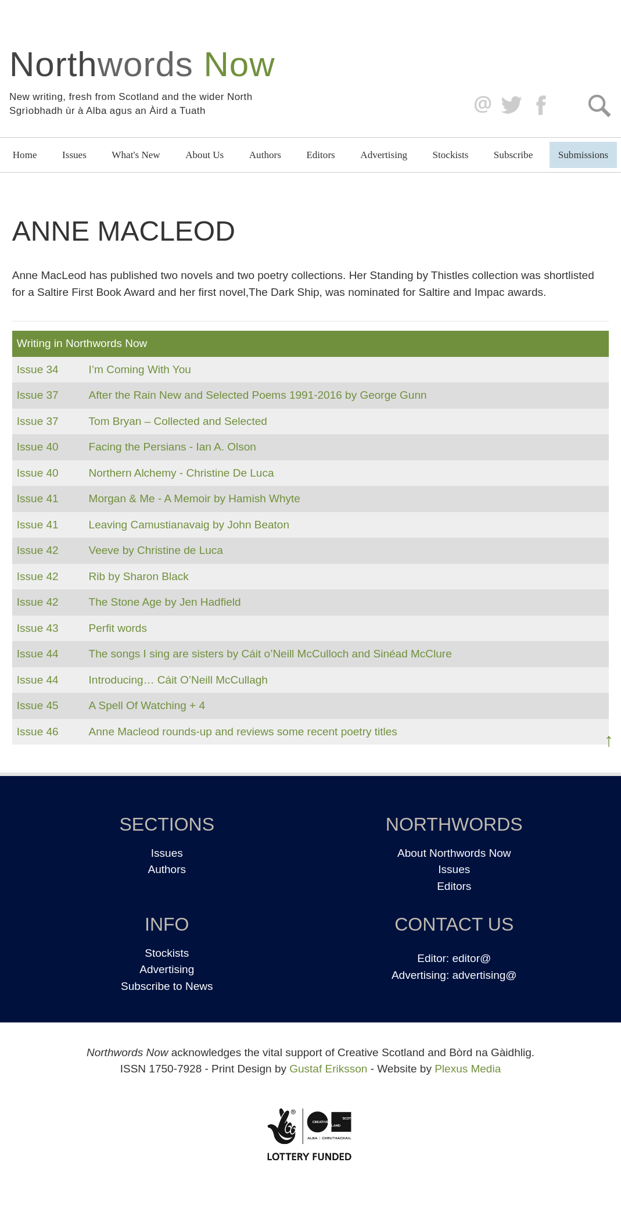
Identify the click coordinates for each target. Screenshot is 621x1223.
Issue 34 (38, 369)
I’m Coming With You (140, 369)
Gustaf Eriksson (328, 1069)
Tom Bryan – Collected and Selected (178, 421)
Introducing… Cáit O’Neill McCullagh (178, 680)
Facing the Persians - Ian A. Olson (172, 447)
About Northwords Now (454, 853)
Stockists (451, 154)
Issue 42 (38, 550)
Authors (265, 154)
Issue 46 (38, 731)
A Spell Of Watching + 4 (147, 705)
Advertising (383, 154)
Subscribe (513, 154)
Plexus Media (468, 1069)
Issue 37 (38, 395)
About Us (204, 154)
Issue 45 (38, 705)
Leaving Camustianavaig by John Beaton (189, 524)
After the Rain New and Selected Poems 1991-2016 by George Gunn (258, 395)
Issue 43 (38, 628)
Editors (320, 154)
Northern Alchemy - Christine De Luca (181, 473)
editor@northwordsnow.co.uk (480, 105)
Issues (74, 154)
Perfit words (118, 628)
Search (599, 105)
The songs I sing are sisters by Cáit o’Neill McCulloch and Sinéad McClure (270, 654)
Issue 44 (38, 654)
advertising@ (484, 975)
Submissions (583, 154)
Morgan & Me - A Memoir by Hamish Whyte (194, 498)
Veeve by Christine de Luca (156, 550)
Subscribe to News (167, 986)
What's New (136, 154)
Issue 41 (38, 498)
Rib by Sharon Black (139, 576)
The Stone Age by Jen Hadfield (165, 602)
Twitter (510, 105)
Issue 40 (38, 447)
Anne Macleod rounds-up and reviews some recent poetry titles (243, 731)
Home (25, 154)
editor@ (471, 958)
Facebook (542, 105)
